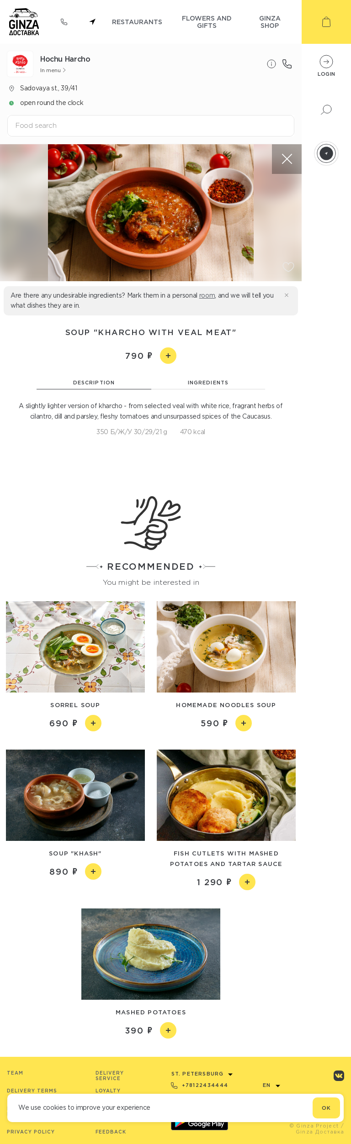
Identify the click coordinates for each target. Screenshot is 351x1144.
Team (15, 1073)
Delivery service (110, 1076)
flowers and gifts (207, 22)
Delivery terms (32, 1090)
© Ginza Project (314, 1125)
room (207, 295)
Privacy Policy (31, 1131)
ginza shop (270, 22)
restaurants (137, 21)
